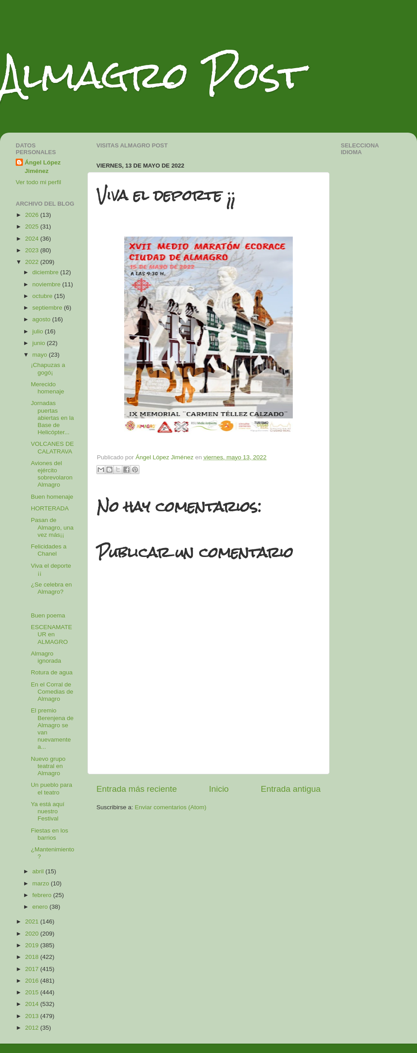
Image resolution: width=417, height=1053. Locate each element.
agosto (42, 319)
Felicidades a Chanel (49, 550)
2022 (32, 262)
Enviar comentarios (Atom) (171, 807)
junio (39, 343)
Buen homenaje (52, 496)
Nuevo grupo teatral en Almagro (48, 766)
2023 (32, 250)
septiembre (48, 307)
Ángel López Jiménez (43, 166)
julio (38, 331)
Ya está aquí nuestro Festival (48, 811)
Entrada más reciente (136, 789)
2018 (32, 957)
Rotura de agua (52, 672)
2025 (32, 226)
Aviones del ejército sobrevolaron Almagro (52, 474)
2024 (32, 238)
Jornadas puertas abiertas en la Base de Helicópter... (52, 418)
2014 (32, 1004)
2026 (32, 214)
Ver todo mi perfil (38, 182)
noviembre (47, 284)
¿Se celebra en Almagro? (51, 588)
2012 (32, 1027)
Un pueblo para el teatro (51, 788)
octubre (43, 296)
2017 (32, 969)
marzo (41, 883)
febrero (42, 895)
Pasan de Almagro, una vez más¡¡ (52, 527)
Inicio (219, 789)
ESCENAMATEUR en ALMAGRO (51, 634)
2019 (32, 945)
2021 (32, 921)
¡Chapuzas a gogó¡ (48, 368)
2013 (32, 1016)
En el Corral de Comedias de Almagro (52, 691)
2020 (32, 933)
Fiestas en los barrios (49, 834)
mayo (40, 354)
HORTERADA (50, 508)
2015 (32, 992)
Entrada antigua (291, 789)
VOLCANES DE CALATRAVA (52, 447)
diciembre (46, 272)
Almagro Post (152, 75)
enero (40, 906)
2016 (32, 980)
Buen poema (48, 615)
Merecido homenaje (47, 388)
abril (38, 871)
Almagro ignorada (46, 657)
